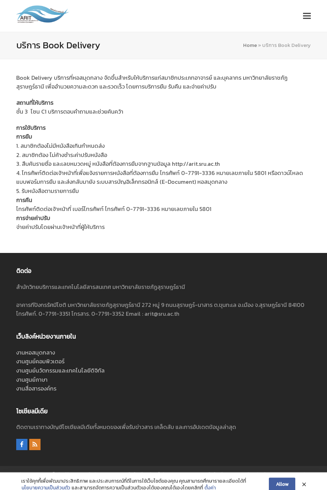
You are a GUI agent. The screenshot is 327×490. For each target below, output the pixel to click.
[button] (307, 16)
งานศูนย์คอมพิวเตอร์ (40, 361)
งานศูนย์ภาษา (32, 379)
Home (250, 45)
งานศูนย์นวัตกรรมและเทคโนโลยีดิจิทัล (60, 370)
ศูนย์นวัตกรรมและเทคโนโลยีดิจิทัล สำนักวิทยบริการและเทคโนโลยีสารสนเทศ (163, 474)
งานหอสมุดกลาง (35, 352)
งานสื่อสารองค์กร (36, 388)
